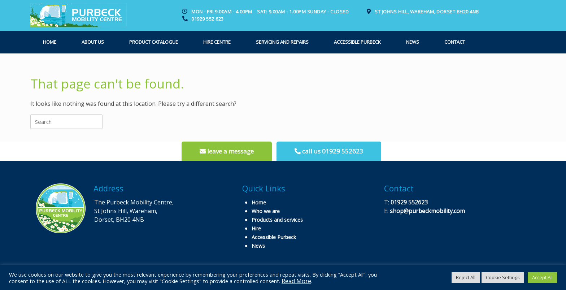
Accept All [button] (542, 277)
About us (93, 42)
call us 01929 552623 (329, 151)
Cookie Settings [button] (503, 277)
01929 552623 (409, 202)
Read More (296, 281)
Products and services (277, 219)
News (412, 42)
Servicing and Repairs (282, 42)
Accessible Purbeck (357, 42)
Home (49, 42)
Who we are (266, 211)
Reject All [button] (465, 277)
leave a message (227, 151)
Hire (256, 228)
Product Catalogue (153, 42)
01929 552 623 (207, 19)
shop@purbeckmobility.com (427, 211)
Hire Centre (217, 42)
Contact (454, 42)
